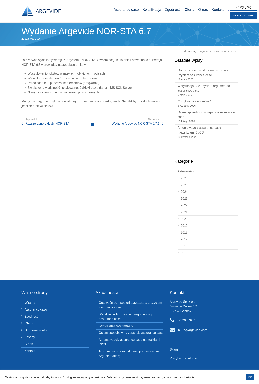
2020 (184, 219)
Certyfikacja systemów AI (195, 101)
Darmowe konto (36, 330)
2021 (184, 212)
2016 (184, 246)
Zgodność (31, 316)
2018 (184, 232)
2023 (184, 198)
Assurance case (36, 309)
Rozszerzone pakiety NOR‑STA (47, 123)
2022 (184, 205)
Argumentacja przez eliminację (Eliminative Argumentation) (129, 354)
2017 (184, 239)
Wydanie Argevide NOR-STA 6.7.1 (135, 123)
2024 (184, 191)
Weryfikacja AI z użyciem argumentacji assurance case (204, 88)
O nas (29, 344)
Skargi (174, 349)
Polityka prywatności (184, 358)
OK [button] (250, 377)
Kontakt (30, 351)
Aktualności (186, 171)
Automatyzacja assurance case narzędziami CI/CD (199, 130)
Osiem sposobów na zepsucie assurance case (206, 115)
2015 (184, 253)
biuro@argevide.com (192, 330)
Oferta (29, 323)
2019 (184, 225)
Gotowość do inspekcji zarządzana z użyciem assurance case (203, 73)
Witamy (30, 302)
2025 (184, 185)
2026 (184, 178)
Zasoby (30, 337)
